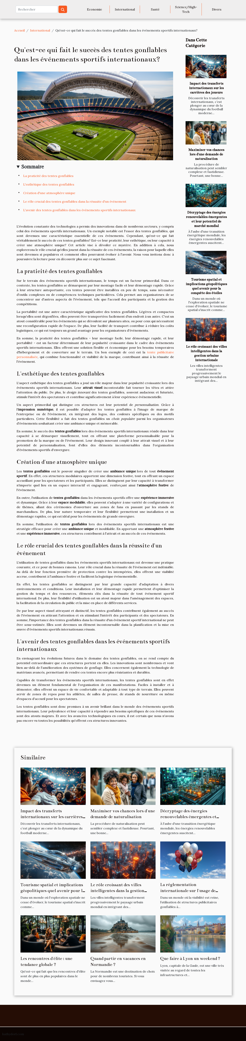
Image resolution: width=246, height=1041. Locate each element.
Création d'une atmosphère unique (49, 193)
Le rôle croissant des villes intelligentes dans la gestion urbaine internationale (117, 890)
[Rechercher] (37, 9)
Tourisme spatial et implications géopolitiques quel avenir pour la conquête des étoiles (52, 890)
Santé (155, 9)
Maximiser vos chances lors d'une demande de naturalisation (206, 154)
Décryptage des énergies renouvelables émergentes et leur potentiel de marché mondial (192, 816)
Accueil (19, 30)
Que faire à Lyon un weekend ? (190, 958)
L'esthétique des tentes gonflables (48, 184)
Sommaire (32, 167)
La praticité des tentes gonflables (48, 176)
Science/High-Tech (186, 9)
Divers (216, 9)
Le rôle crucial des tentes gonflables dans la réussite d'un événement (74, 201)
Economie (94, 9)
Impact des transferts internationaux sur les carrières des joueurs (206, 88)
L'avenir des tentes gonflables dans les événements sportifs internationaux (79, 210)
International (125, 9)
